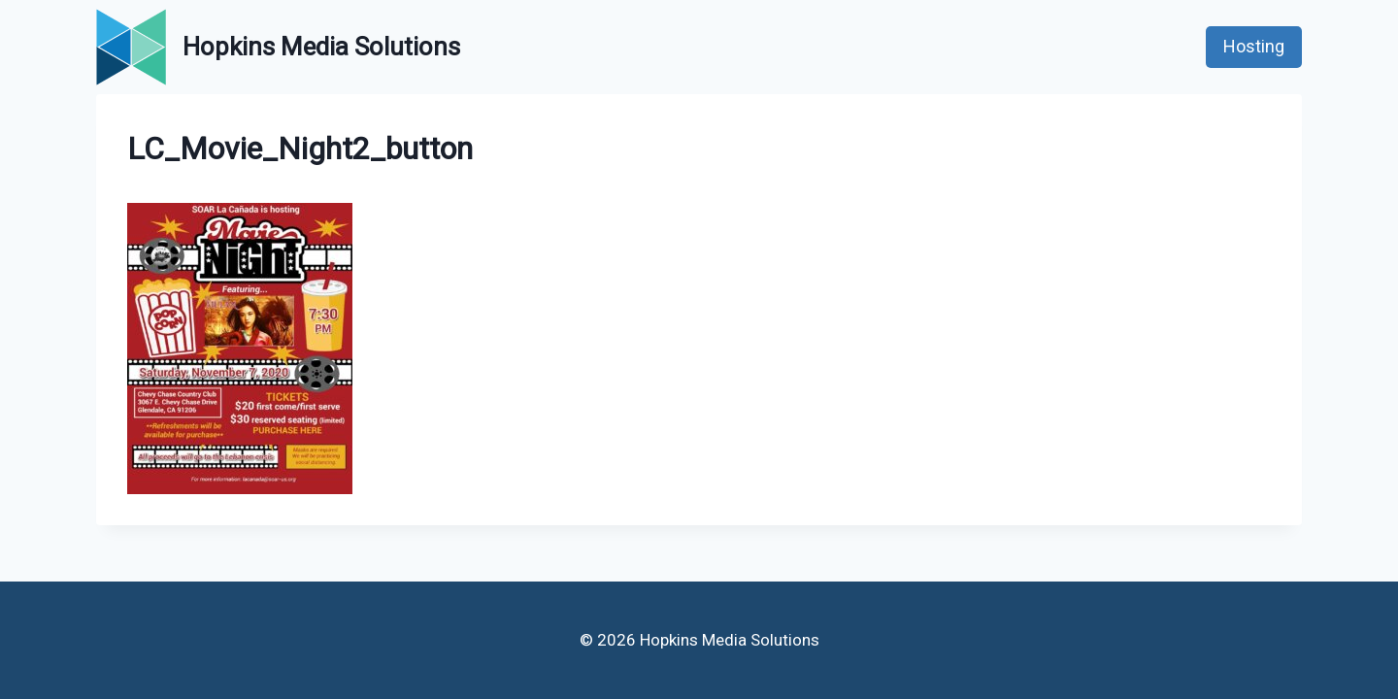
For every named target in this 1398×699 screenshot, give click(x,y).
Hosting (1253, 46)
